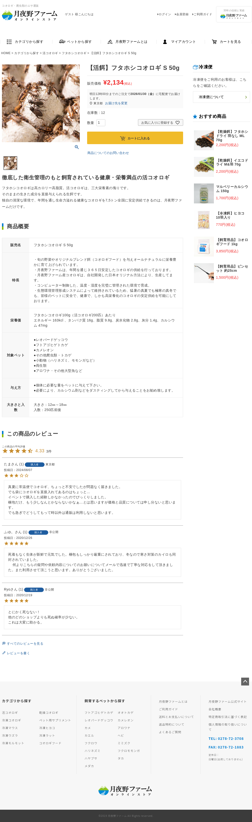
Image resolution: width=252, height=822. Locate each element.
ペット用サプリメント (55, 720)
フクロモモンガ (129, 750)
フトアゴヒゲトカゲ (98, 712)
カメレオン (126, 720)
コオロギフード (50, 743)
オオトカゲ (126, 712)
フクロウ (90, 743)
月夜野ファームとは (131, 42)
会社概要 (214, 709)
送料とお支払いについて (176, 717)
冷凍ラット (47, 735)
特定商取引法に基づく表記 (227, 717)
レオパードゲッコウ (98, 720)
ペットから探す (79, 42)
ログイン (165, 14)
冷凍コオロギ (11, 720)
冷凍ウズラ (10, 735)
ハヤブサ (90, 758)
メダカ (89, 766)
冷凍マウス (10, 728)
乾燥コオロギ (48, 712)
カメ (87, 728)
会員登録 (182, 14)
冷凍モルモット (13, 743)
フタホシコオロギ (74, 53)
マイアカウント (183, 42)
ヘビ (121, 735)
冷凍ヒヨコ (47, 728)
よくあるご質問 (170, 732)
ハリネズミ (92, 750)
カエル (89, 735)
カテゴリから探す (29, 42)
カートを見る (230, 42)
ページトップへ (245, 681)
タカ (121, 758)
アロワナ (124, 728)
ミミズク (124, 743)
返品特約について (172, 724)
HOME (6, 53)
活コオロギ (50, 53)
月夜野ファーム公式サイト (227, 701)
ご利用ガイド (203, 14)
